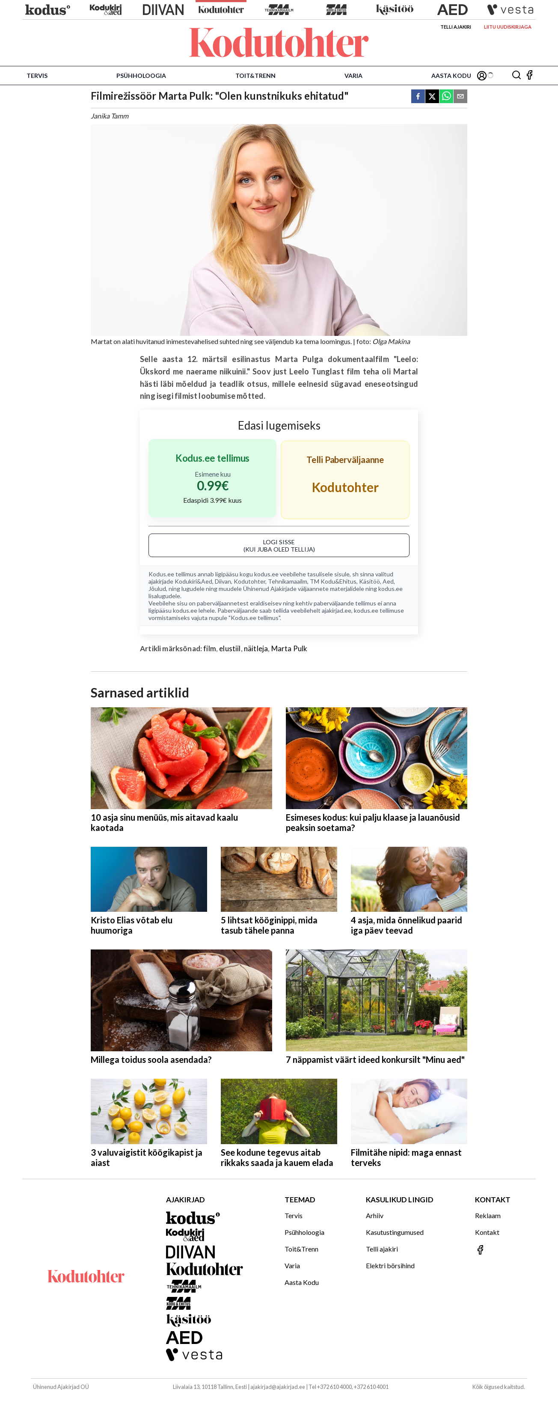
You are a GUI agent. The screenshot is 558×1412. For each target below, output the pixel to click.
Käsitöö (369, 581)
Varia (353, 75)
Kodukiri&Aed (193, 581)
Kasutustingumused (395, 1232)
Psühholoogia (141, 75)
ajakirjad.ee (336, 610)
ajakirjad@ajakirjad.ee (277, 1386)
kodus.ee (266, 574)
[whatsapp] (446, 96)
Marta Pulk (289, 648)
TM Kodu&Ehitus (333, 581)
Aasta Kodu (451, 75)
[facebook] (418, 96)
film (209, 648)
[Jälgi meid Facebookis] (529, 75)
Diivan (223, 581)
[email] (460, 96)
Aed (388, 581)
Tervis (37, 75)
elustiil (229, 648)
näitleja (256, 648)
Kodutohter (249, 581)
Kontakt (487, 1232)
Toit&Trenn (255, 75)
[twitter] (432, 96)
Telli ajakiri (455, 27)
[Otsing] (516, 75)
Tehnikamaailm (287, 581)
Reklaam (488, 1215)
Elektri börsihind (390, 1265)
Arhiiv (374, 1215)
